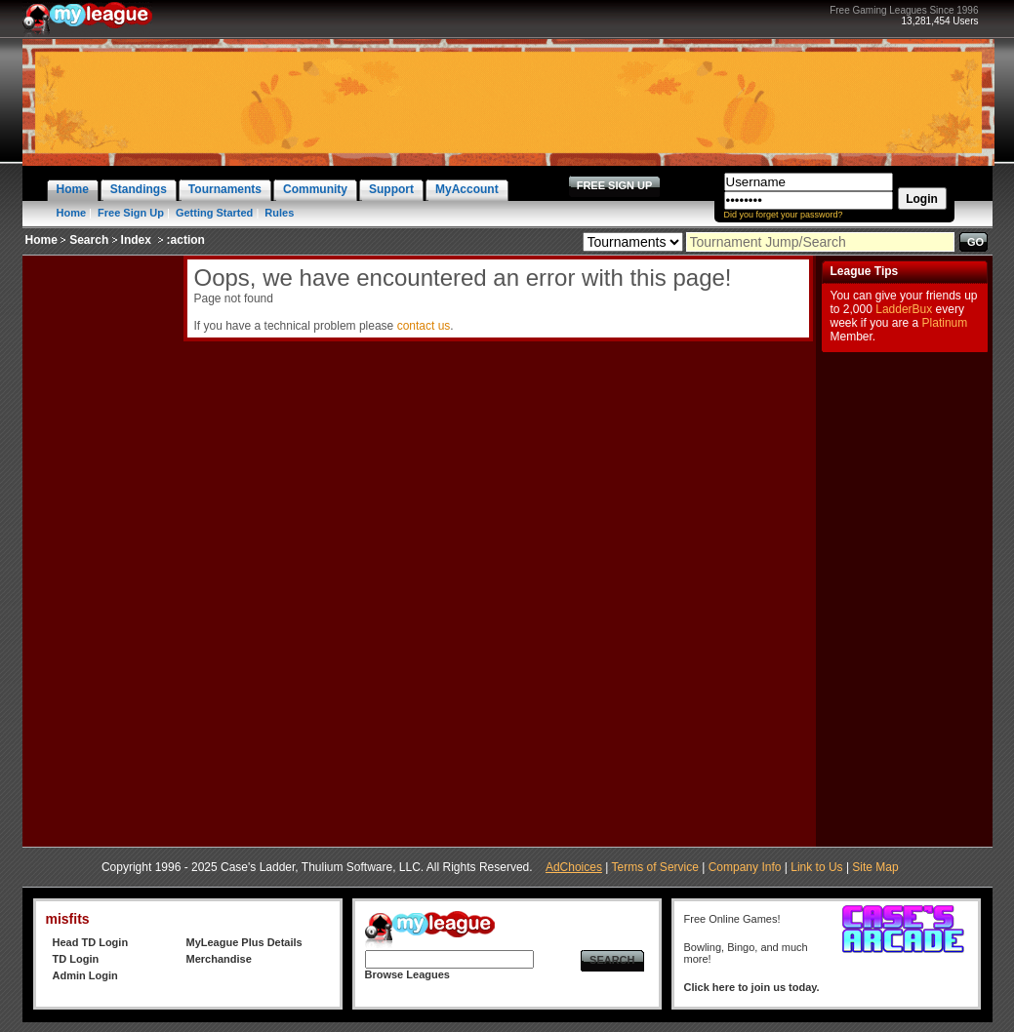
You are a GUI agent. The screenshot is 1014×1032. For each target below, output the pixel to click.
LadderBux (903, 309)
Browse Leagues (407, 974)
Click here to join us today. (752, 987)
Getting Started (214, 212)
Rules (279, 212)
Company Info (745, 867)
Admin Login (85, 975)
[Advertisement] (100, 548)
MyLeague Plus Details (244, 942)
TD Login (76, 959)
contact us (424, 326)
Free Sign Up (131, 212)
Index (136, 240)
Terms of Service (655, 867)
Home (72, 212)
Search (88, 240)
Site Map (875, 867)
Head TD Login (91, 942)
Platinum (945, 323)
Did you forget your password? (783, 214)
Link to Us (816, 867)
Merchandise (219, 959)
